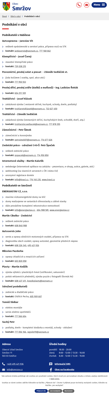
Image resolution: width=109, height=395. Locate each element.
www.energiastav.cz (59, 210)
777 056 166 (20, 332)
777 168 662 (45, 51)
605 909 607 (36, 297)
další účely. (55, 379)
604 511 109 (20, 93)
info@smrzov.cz (15, 370)
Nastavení (69, 391)
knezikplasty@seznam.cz (39, 281)
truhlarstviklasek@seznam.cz (30, 109)
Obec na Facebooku (64, 370)
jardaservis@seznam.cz (26, 51)
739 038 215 (20, 67)
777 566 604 (20, 317)
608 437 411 (20, 281)
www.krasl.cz (48, 180)
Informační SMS (62, 364)
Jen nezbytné (55, 391)
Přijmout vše (41, 391)
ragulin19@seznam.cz (38, 332)
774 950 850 (42, 155)
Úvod (4, 17)
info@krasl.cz (21, 180)
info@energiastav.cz (25, 210)
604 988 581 (42, 210)
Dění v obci (16, 17)
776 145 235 (35, 180)
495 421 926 (33, 246)
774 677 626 (46, 140)
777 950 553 (20, 82)
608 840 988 (21, 226)
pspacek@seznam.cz (25, 155)
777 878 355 (54, 124)
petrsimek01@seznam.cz (27, 140)
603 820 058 (20, 261)
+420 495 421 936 (15, 364)
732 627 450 (51, 109)
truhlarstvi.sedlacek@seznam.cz (31, 124)
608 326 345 (20, 246)
